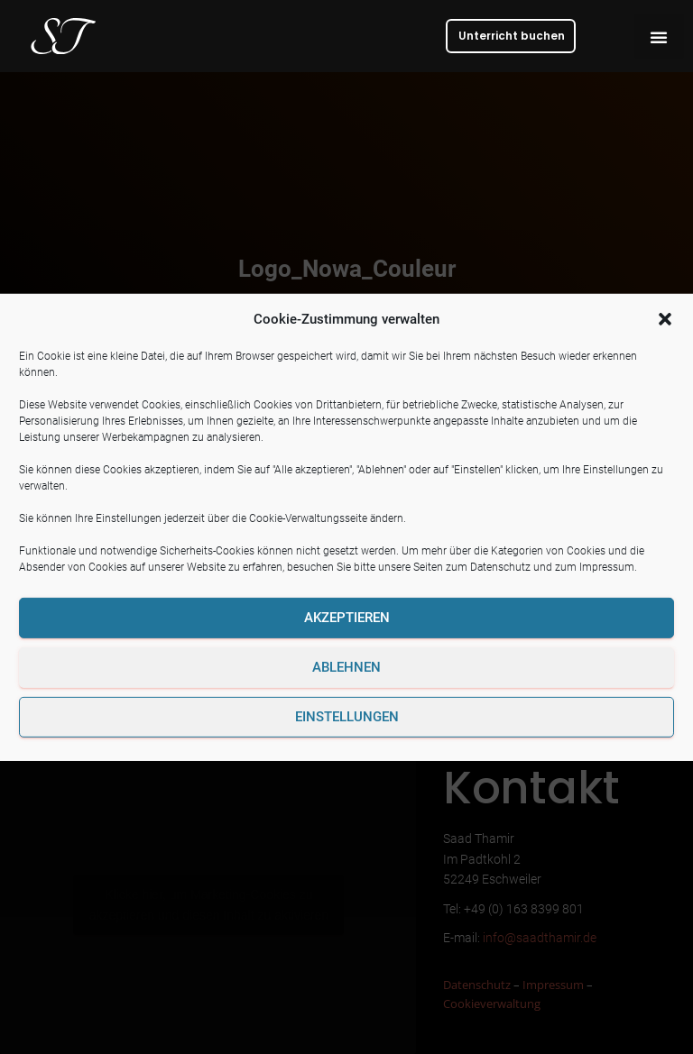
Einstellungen (347, 717)
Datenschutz (500, 567)
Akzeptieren (347, 617)
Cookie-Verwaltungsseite (308, 518)
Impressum (606, 567)
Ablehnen (346, 667)
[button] (665, 318)
